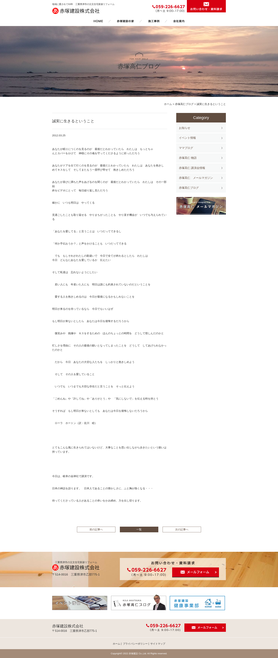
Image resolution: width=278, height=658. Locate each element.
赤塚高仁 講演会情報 (192, 167)
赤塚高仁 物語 (188, 157)
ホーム (98, 21)
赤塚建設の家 (125, 21)
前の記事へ (96, 529)
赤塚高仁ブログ (189, 187)
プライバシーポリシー (135, 643)
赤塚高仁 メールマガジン (196, 177)
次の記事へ (181, 529)
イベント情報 (187, 137)
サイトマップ (157, 643)
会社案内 (179, 21)
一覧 (139, 529)
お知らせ (184, 127)
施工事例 (154, 21)
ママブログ (186, 147)
